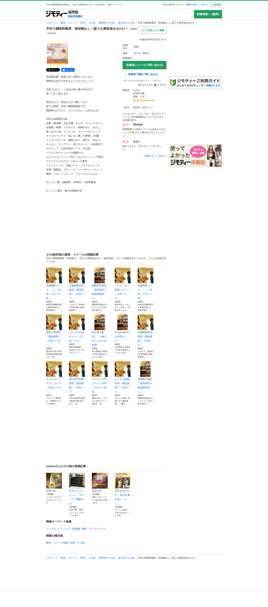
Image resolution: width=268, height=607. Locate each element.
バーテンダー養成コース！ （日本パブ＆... (123, 284)
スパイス (51, 528)
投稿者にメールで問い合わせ (144, 64)
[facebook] (68, 70)
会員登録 (217, 5)
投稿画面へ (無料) (208, 14)
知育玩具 (54, 482)
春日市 (137, 53)
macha (136, 90)
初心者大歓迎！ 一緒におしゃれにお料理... (100, 330)
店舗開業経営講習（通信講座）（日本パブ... (77, 284)
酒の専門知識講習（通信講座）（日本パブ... (77, 377)
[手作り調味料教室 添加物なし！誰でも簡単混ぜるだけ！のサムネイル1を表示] (57, 54)
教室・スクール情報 (57, 542)
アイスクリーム (97, 528)
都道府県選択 (75, 16)
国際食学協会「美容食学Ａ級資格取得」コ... (100, 284)
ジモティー (52, 22)
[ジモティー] (56, 14)
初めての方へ (192, 5)
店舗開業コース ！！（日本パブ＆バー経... (54, 284)
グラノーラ (64, 528)
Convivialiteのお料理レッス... (123, 328)
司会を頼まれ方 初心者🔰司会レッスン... (123, 489)
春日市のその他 (126, 22)
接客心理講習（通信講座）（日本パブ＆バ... (54, 330)
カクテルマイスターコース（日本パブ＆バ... (54, 377)
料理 (82, 22)
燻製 (84, 528)
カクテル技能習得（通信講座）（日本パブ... (123, 377)
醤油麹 (76, 528)
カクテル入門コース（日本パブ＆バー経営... (100, 377)
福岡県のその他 (107, 22)
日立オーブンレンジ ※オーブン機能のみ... (77, 489)
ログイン (205, 5)
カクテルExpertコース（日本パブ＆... (77, 328)
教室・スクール (69, 22)
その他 (91, 22)
